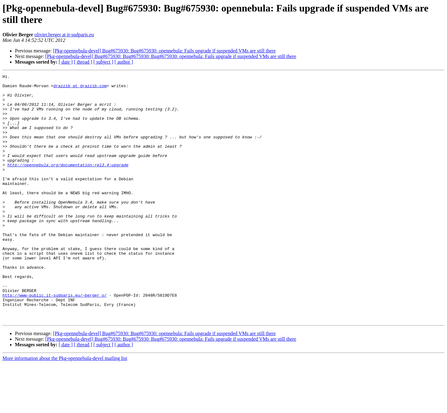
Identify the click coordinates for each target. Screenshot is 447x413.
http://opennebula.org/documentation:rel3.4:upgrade (68, 183)
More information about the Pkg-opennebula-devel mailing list (64, 407)
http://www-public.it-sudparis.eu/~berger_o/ (54, 340)
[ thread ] (83, 62)
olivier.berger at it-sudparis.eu (64, 34)
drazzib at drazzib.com (80, 88)
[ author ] (124, 62)
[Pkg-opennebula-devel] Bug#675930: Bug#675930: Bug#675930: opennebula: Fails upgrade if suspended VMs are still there (170, 56)
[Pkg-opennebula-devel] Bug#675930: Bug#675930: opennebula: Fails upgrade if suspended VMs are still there (164, 50)
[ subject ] (103, 62)
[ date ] (66, 62)
